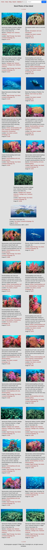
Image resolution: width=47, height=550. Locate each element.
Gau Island (17, 36)
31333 (32, 134)
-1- (22, 9)
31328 (8, 136)
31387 (8, 472)
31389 (8, 505)
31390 (32, 496)
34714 (8, 39)
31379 (32, 331)
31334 (8, 165)
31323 (32, 100)
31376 (8, 291)
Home (2, 1)
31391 (8, 537)
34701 (16, 223)
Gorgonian (7, 129)
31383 (32, 403)
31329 (8, 99)
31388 (32, 467)
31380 (8, 363)
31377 (32, 291)
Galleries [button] (19, 1)
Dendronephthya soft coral (36, 126)
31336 (20, 201)
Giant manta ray (34, 93)
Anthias (32, 66)
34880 (8, 257)
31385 (32, 435)
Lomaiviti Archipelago (7, 37)
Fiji (14, 37)
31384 (8, 435)
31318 (32, 73)
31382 (8, 397)
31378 (8, 325)
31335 (32, 168)
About (6, 1)
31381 (32, 365)
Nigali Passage (10, 36)
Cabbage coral (10, 32)
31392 (32, 537)
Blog (10, 1)
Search (14, 1)
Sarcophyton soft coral (35, 30)
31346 (32, 250)
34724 (32, 37)
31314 (8, 71)
